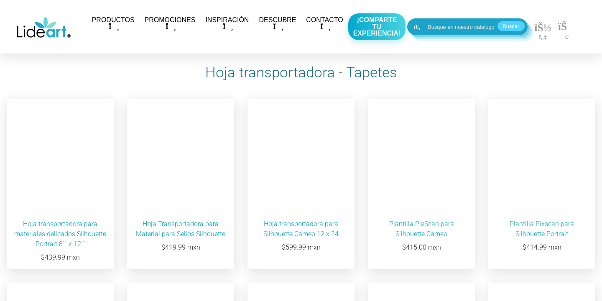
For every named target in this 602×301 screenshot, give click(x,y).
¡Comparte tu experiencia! (377, 26)
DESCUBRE (277, 23)
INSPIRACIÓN (227, 23)
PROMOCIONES (170, 23)
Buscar (511, 26)
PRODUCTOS (113, 23)
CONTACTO (324, 23)
